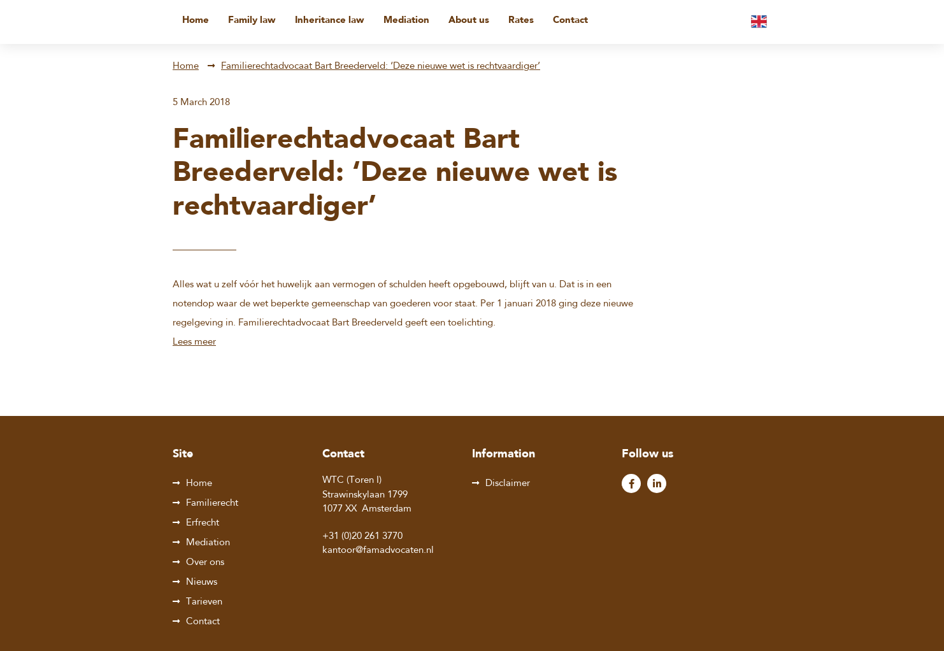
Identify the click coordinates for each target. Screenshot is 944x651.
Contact (570, 20)
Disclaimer (507, 484)
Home (195, 20)
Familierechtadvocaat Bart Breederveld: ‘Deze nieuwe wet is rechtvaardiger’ (380, 66)
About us (468, 20)
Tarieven (204, 602)
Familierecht (212, 503)
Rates (521, 20)
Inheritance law (329, 20)
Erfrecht (202, 523)
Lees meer (194, 342)
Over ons (205, 563)
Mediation (406, 20)
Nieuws (201, 582)
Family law (252, 20)
